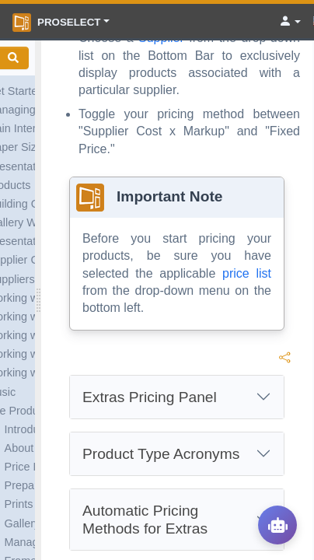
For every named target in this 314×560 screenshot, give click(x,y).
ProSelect (56, 22)
